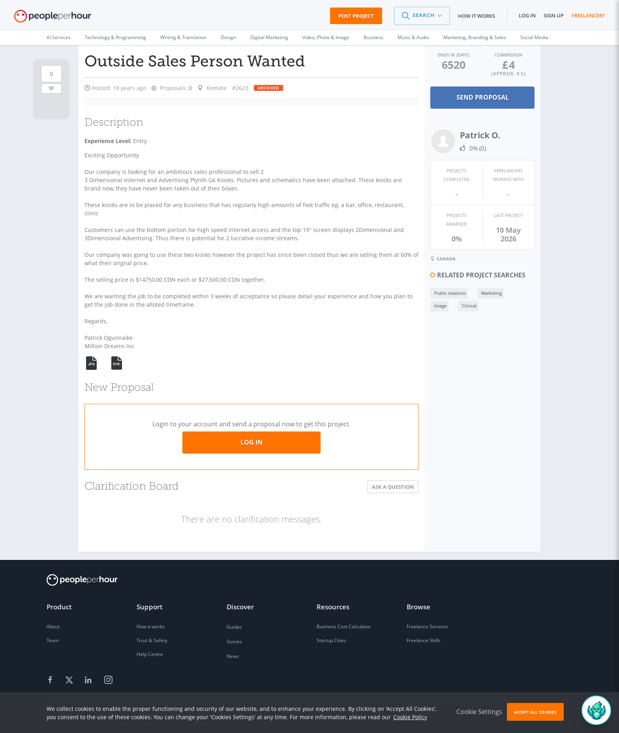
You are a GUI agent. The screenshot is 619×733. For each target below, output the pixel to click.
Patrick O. (457, 134)
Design (228, 37)
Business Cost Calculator (344, 626)
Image (501, 280)
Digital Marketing (269, 37)
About (53, 626)
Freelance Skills (424, 640)
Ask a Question (370, 486)
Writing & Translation (183, 37)
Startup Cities (331, 640)
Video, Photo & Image (325, 37)
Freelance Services (427, 626)
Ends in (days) (436, 54)
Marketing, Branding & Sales (474, 37)
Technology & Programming (115, 37)
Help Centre (150, 654)
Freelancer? (588, 15)
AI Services (59, 37)
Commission (503, 54)
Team (53, 640)
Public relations (427, 280)
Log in (527, 15)
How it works (476, 15)
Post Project (356, 15)
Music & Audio (413, 37)
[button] (422, 16)
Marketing (469, 280)
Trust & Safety (152, 640)
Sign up (554, 15)
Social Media (534, 37)
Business (373, 37)
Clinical (419, 292)
